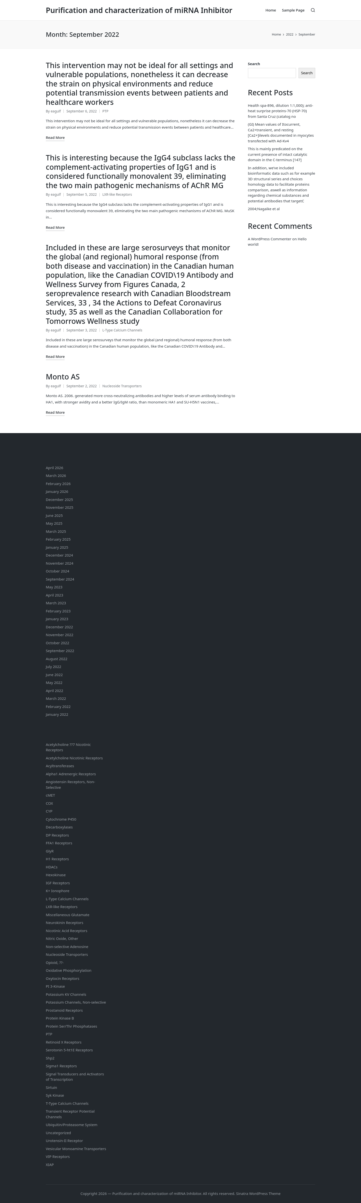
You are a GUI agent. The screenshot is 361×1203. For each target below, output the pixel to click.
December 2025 (59, 499)
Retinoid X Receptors (64, 1042)
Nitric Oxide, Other (62, 938)
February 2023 (58, 610)
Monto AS (63, 377)
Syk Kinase (55, 1095)
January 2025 (57, 547)
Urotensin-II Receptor (64, 1140)
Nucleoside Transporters (122, 386)
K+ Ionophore (57, 890)
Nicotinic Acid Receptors (66, 930)
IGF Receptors (58, 882)
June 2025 (54, 515)
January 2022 (57, 714)
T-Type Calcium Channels (67, 1103)
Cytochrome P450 (61, 819)
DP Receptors (57, 835)
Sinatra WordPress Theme (258, 1193)
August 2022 (56, 658)
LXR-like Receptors (117, 194)
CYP (49, 811)
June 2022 (54, 674)
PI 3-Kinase (55, 986)
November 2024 (59, 563)
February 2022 (58, 706)
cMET (50, 795)
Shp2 (50, 1058)
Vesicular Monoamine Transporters (76, 1148)
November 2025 (59, 507)
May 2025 (54, 523)
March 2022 (56, 698)
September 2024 (60, 579)
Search (254, 63)
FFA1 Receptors (59, 842)
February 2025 (58, 539)
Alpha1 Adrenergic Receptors (71, 773)
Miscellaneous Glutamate (67, 914)
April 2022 (54, 690)
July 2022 (53, 666)
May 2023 (54, 586)
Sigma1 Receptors (61, 1065)
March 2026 (56, 475)
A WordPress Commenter (269, 238)
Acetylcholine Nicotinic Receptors (74, 757)
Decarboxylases (59, 827)
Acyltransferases (60, 765)
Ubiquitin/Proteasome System (71, 1124)
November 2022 (59, 634)
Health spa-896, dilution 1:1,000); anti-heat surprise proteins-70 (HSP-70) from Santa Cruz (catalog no (280, 111)
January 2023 (57, 618)
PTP (105, 111)
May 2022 (54, 682)
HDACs (52, 866)
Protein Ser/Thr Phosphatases (71, 1026)
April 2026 (54, 467)
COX (49, 803)
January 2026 (57, 491)
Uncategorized (58, 1132)
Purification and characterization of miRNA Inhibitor (139, 10)
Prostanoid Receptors (64, 1010)
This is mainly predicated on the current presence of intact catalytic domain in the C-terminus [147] (277, 154)
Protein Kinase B (60, 1018)
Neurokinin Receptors (64, 922)
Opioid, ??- (55, 962)
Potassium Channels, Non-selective (76, 1002)
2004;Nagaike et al (264, 208)
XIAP (50, 1164)
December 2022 (59, 626)
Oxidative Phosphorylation (68, 970)
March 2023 (56, 602)
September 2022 (60, 650)
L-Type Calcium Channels (122, 330)
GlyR (50, 851)
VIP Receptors (58, 1156)
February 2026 (58, 483)
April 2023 (54, 595)
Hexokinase (56, 874)
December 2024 (59, 555)
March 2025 (56, 531)
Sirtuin (51, 1087)
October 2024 (57, 571)
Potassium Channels (66, 994)
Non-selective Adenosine (67, 946)
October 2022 (57, 642)
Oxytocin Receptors (62, 978)
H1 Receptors (57, 858)
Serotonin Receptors (69, 1049)
